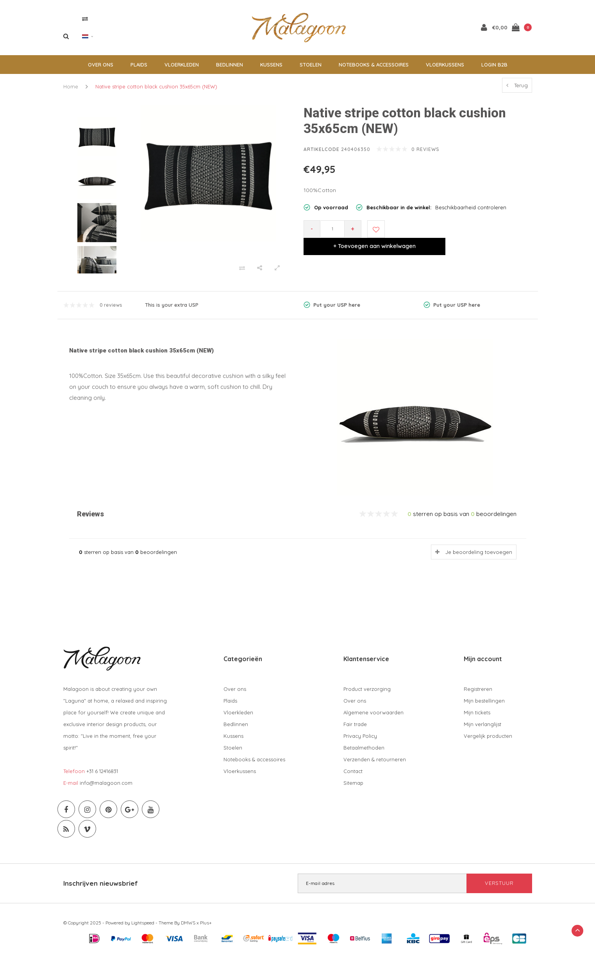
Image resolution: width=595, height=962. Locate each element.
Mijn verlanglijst (482, 728)
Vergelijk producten (488, 740)
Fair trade (355, 728)
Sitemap (353, 787)
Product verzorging (367, 693)
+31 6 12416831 (102, 775)
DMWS (188, 927)
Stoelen (311, 68)
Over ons (100, 68)
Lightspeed (142, 927)
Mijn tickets (477, 716)
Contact (353, 775)
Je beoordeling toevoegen (478, 556)
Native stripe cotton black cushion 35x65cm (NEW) (156, 90)
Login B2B (494, 68)
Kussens (271, 68)
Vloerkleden (181, 68)
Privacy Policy (360, 740)
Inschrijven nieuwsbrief (100, 887)
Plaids (138, 68)
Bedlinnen (229, 68)
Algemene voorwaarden (373, 716)
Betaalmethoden (363, 751)
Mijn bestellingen (484, 704)
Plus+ (206, 927)
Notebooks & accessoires (374, 68)
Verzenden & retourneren (374, 763)
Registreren (478, 693)
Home (70, 90)
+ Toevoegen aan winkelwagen (458, 233)
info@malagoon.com (106, 787)
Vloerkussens (445, 68)
